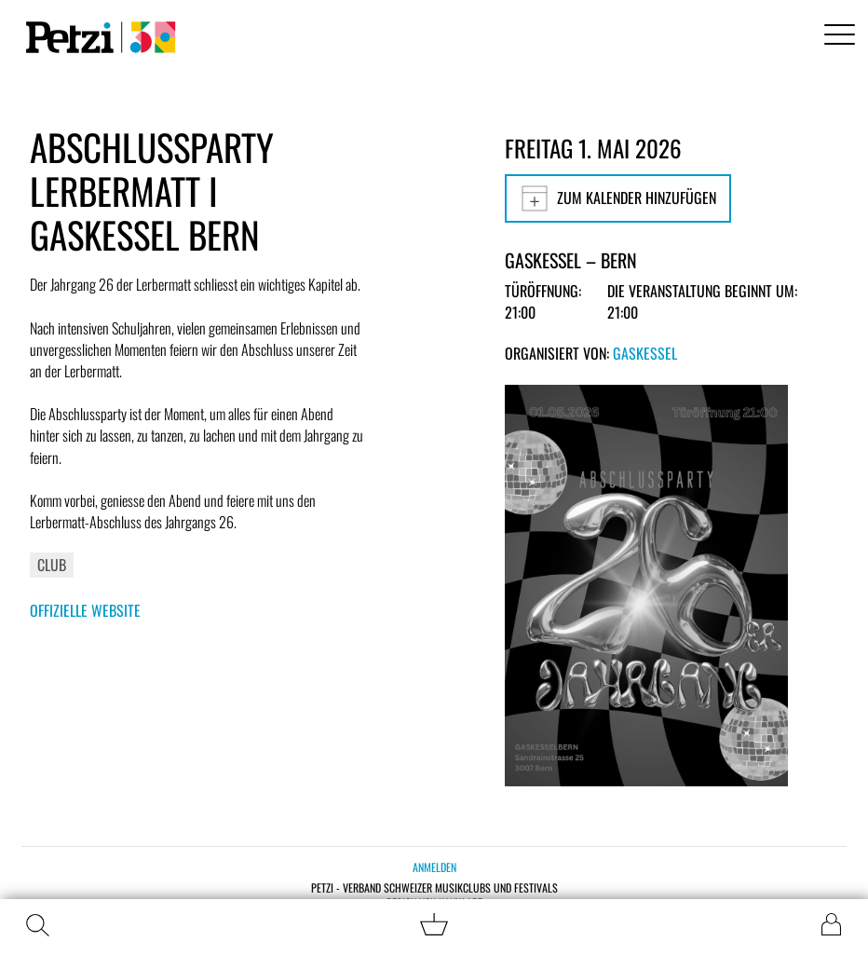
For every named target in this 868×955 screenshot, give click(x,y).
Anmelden (434, 867)
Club (51, 564)
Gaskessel (645, 353)
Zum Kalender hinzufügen (618, 198)
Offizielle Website (85, 610)
